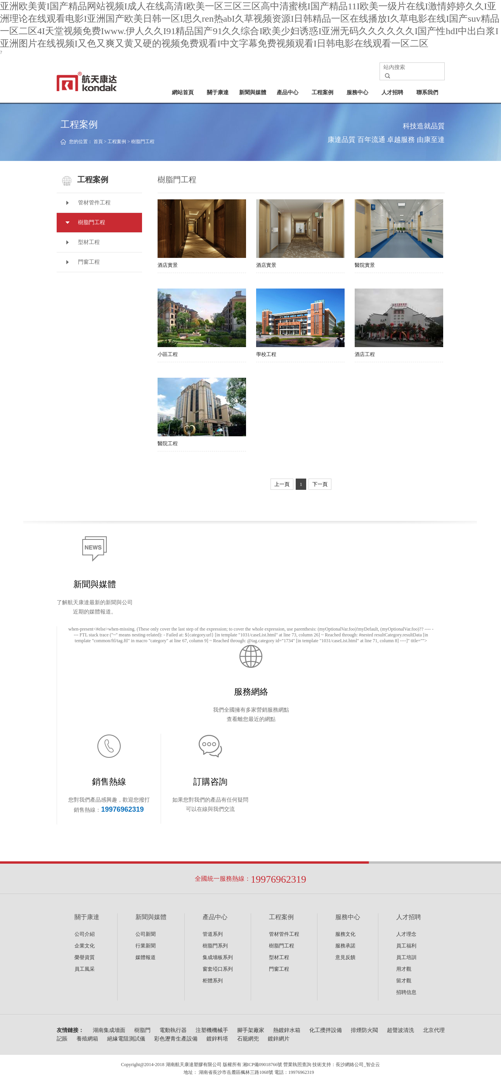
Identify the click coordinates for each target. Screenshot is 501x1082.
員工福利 (406, 946)
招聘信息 (406, 992)
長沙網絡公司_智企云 (358, 1064)
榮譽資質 (85, 957)
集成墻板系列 (218, 957)
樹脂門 (142, 1030)
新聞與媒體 (252, 92)
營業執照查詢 (297, 1064)
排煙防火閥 (364, 1030)
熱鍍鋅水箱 (286, 1030)
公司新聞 (145, 934)
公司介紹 (85, 934)
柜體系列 (213, 980)
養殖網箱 (87, 1039)
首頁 (98, 141)
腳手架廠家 (250, 1030)
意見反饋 (345, 957)
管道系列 (213, 934)
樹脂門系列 (215, 946)
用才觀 (403, 969)
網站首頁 (183, 92)
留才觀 (403, 980)
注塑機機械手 (212, 1030)
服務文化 (345, 934)
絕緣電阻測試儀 (126, 1039)
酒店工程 (399, 323)
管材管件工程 (94, 203)
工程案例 (322, 92)
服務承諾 (345, 946)
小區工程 (202, 323)
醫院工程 (202, 412)
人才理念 (406, 934)
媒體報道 (145, 957)
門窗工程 (89, 262)
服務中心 (357, 92)
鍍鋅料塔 (217, 1039)
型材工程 (89, 242)
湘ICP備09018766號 (263, 1064)
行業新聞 (145, 946)
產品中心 (287, 92)
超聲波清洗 (400, 1030)
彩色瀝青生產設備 (176, 1039)
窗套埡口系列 (218, 969)
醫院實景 (399, 233)
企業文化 (85, 946)
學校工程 (300, 323)
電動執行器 (173, 1030)
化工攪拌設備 (325, 1030)
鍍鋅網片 (279, 1039)
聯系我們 (427, 92)
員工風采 (85, 969)
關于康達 (218, 92)
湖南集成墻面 (109, 1030)
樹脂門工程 (142, 141)
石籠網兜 (248, 1039)
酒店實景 (202, 233)
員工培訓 (406, 957)
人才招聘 (392, 92)
